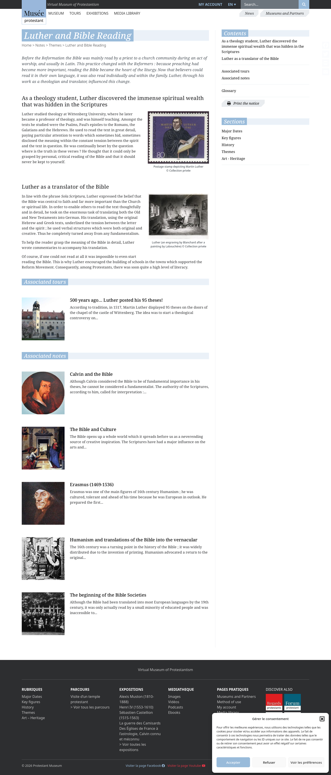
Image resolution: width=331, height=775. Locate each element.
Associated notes (236, 78)
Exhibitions (97, 13)
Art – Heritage (33, 717)
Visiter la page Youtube (186, 765)
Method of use (229, 701)
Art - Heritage (233, 158)
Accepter (233, 762)
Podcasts (175, 707)
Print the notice (243, 103)
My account (210, 4)
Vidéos (173, 701)
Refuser (269, 762)
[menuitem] (231, 4)
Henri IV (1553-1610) (136, 707)
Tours (75, 13)
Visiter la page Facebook (145, 765)
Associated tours (235, 71)
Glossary (229, 90)
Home (27, 45)
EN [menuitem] (230, 4)
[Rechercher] (304, 4)
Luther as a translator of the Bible (250, 58)
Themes (55, 45)
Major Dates (232, 131)
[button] (322, 718)
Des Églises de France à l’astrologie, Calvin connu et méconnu (140, 734)
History (228, 144)
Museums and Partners (285, 13)
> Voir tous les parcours (90, 707)
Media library (127, 13)
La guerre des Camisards (140, 723)
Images (174, 696)
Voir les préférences (306, 762)
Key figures (231, 137)
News (249, 13)
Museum (56, 13)
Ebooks (174, 712)
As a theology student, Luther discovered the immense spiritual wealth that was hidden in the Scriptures (263, 46)
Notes (40, 45)
